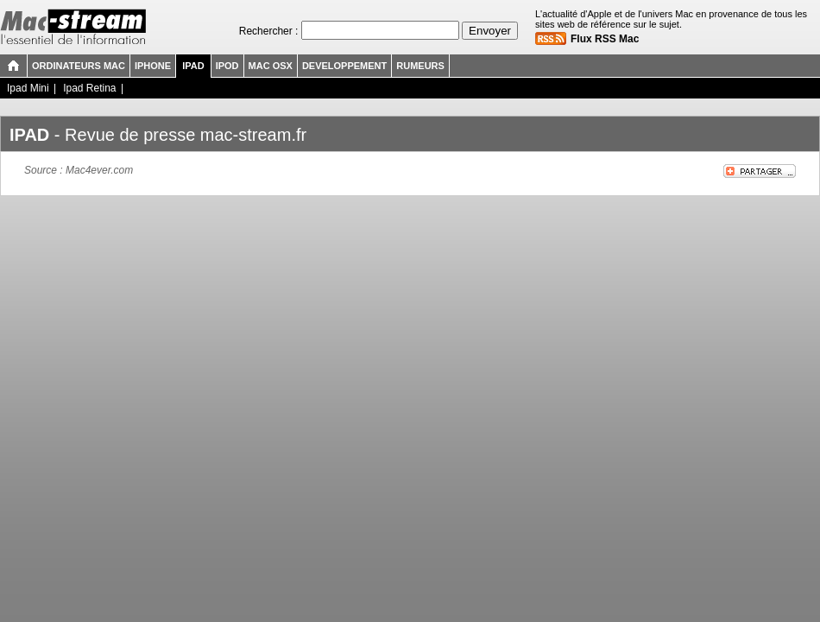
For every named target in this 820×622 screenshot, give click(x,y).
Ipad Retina (89, 88)
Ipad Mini (28, 88)
